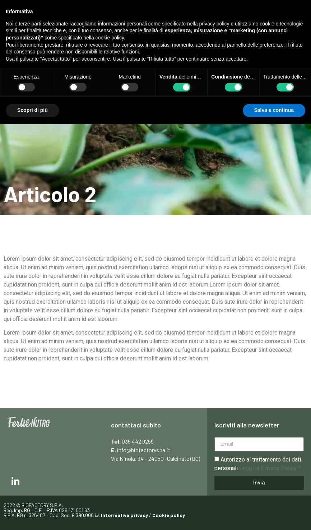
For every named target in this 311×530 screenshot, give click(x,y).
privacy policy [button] (214, 24)
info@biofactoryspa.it (143, 449)
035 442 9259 (138, 441)
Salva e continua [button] (274, 110)
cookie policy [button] (110, 38)
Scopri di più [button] (32, 110)
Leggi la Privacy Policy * (270, 468)
